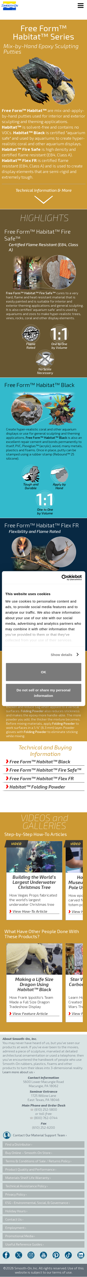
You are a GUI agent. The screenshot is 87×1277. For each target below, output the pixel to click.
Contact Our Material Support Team (39, 1135)
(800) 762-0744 (46, 1118)
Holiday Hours (15, 1211)
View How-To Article (28, 911)
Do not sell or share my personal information (43, 692)
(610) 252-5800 (45, 1109)
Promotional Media (19, 1236)
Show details (61, 654)
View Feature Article (28, 1013)
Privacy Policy (15, 1194)
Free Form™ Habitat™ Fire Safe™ (43, 770)
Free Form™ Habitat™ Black (38, 761)
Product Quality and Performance (30, 1169)
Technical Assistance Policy (25, 1186)
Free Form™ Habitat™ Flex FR (40, 778)
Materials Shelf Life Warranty (27, 1178)
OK (43, 672)
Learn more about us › (19, 1072)
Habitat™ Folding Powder (35, 786)
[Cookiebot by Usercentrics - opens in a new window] (62, 578)
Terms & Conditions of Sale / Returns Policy (37, 1161)
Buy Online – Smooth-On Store (28, 1153)
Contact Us (13, 1219)
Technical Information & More (44, 190)
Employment (15, 1228)
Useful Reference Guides (23, 1244)
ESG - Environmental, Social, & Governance (36, 1203)
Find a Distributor (18, 1144)
